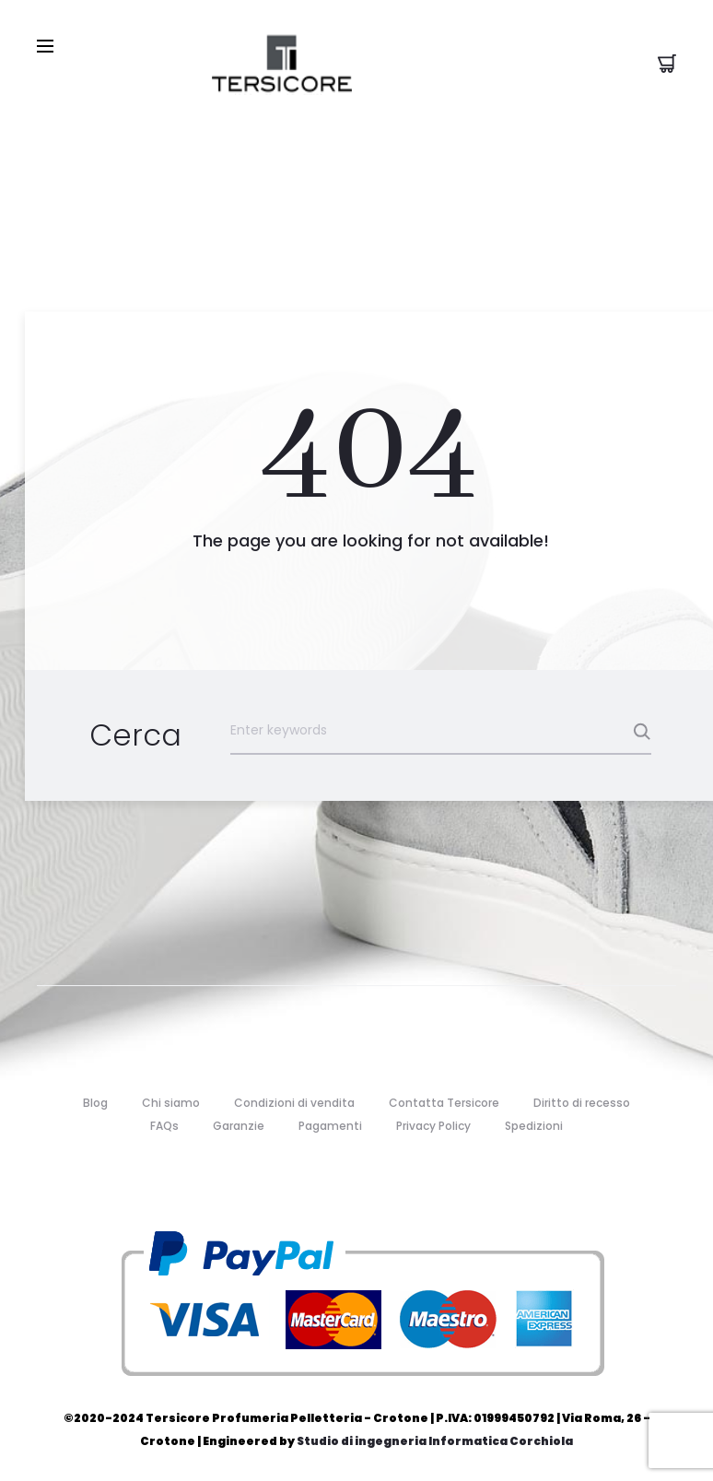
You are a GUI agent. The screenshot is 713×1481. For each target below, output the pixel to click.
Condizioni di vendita (294, 1103)
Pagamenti (330, 1126)
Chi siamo (171, 1103)
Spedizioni (534, 1126)
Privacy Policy (433, 1126)
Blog (95, 1103)
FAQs (164, 1126)
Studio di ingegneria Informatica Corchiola (435, 1441)
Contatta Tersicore (444, 1103)
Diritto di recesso (581, 1103)
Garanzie (238, 1126)
